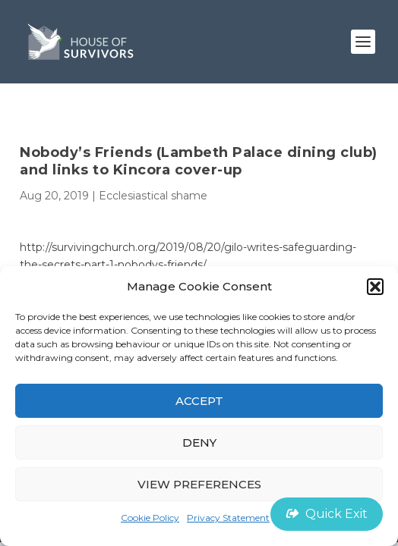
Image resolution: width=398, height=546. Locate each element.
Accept (199, 401)
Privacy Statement (228, 517)
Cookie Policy (150, 517)
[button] (375, 286)
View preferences (199, 484)
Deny (199, 442)
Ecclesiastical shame (153, 195)
